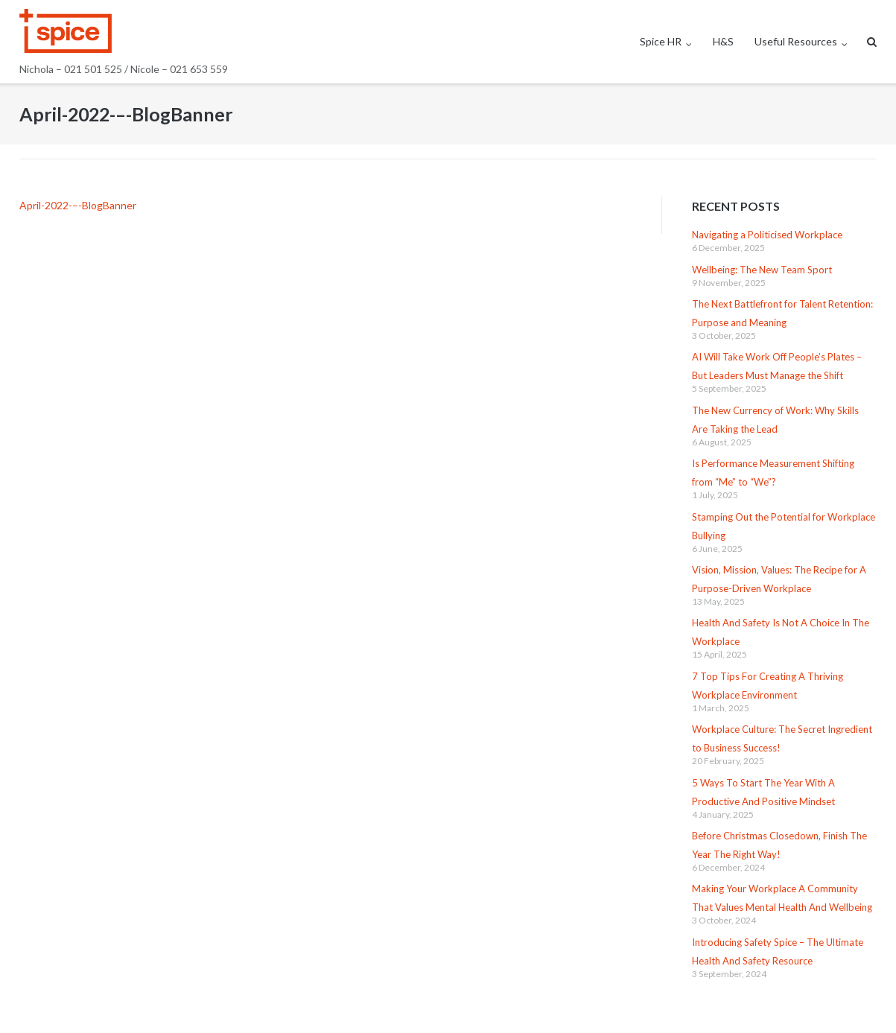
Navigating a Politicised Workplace (767, 235)
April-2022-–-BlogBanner (77, 205)
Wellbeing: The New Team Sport (762, 270)
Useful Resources (795, 41)
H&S (723, 41)
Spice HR (660, 41)
